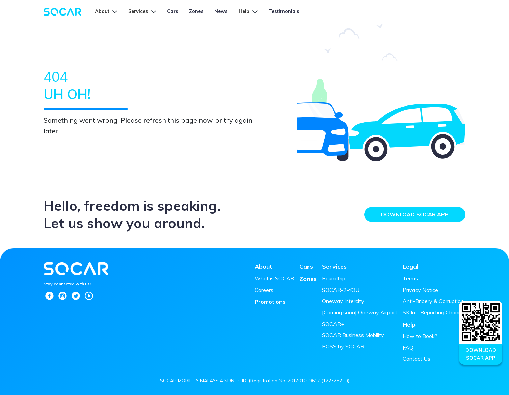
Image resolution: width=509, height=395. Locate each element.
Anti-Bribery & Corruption (433, 301)
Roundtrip (333, 278)
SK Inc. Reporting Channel (434, 312)
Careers (263, 289)
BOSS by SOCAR (343, 346)
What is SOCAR (274, 278)
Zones (308, 279)
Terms (410, 278)
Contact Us (416, 358)
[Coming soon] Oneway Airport (359, 312)
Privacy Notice (420, 289)
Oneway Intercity (343, 301)
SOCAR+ (333, 324)
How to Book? (420, 336)
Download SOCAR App (415, 214)
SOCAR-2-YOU (340, 289)
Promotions (270, 301)
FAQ (408, 347)
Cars (306, 266)
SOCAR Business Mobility (353, 335)
